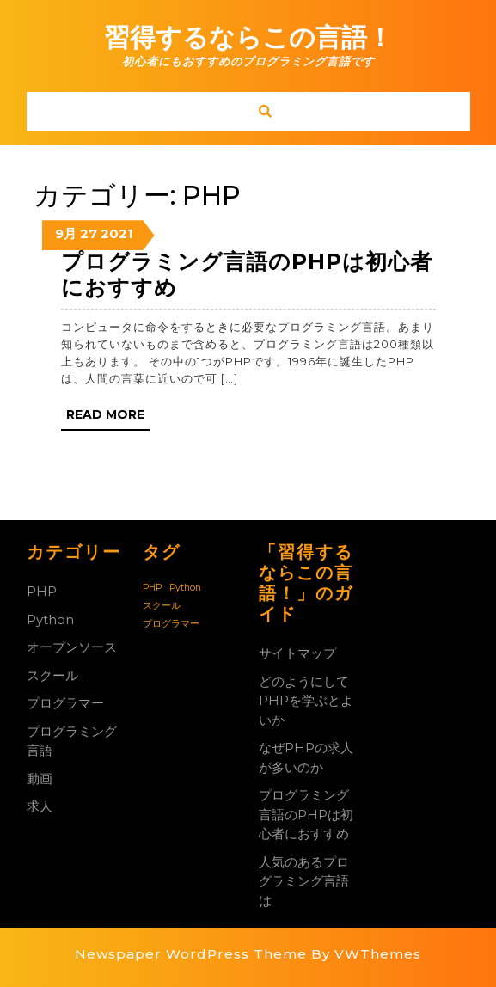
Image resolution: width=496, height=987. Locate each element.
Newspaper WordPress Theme (191, 954)
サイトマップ (297, 653)
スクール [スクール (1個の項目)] (162, 605)
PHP (42, 591)
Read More (108, 418)
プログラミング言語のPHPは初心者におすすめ (306, 814)
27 (88, 233)
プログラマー (65, 703)
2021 (117, 233)
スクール (52, 675)
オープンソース (72, 647)
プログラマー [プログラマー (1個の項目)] (171, 623)
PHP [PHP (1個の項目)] (152, 587)
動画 (39, 778)
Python (50, 619)
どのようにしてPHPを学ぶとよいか (306, 700)
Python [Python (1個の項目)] (185, 587)
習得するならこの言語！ (248, 37)
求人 (39, 806)
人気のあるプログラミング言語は (304, 881)
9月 (66, 233)
